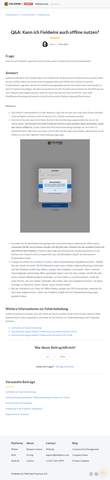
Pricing (29, 455)
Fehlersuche (44, 14)
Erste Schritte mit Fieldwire (19, 403)
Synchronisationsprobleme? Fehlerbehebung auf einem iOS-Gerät (38, 397)
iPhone (14, 449)
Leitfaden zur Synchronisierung (26, 327)
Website (50, 449)
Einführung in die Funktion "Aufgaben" (24, 408)
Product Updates (80, 460)
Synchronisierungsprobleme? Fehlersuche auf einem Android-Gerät (44, 331)
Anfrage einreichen (65, 366)
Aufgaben (48, 262)
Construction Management (85, 449)
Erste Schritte (28, 14)
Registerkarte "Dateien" (17, 414)
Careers (30, 460)
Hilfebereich (12, 14)
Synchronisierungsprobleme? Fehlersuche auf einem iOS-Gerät (41, 335)
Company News (80, 455)
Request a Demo (34, 449)
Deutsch (56, 4)
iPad (13, 455)
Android (15, 460)
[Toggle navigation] (104, 4)
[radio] (48, 357)
